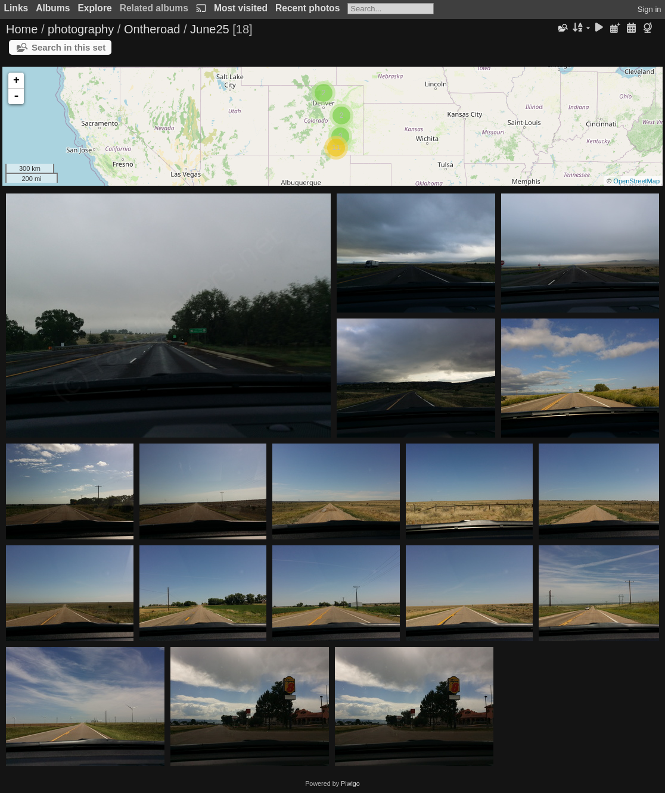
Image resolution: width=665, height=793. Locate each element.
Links (16, 8)
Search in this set (68, 47)
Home (22, 29)
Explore (94, 8)
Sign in (649, 9)
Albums (53, 8)
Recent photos (307, 8)
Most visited (241, 8)
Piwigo (350, 783)
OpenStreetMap (636, 181)
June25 (209, 29)
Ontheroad (152, 29)
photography (81, 29)
